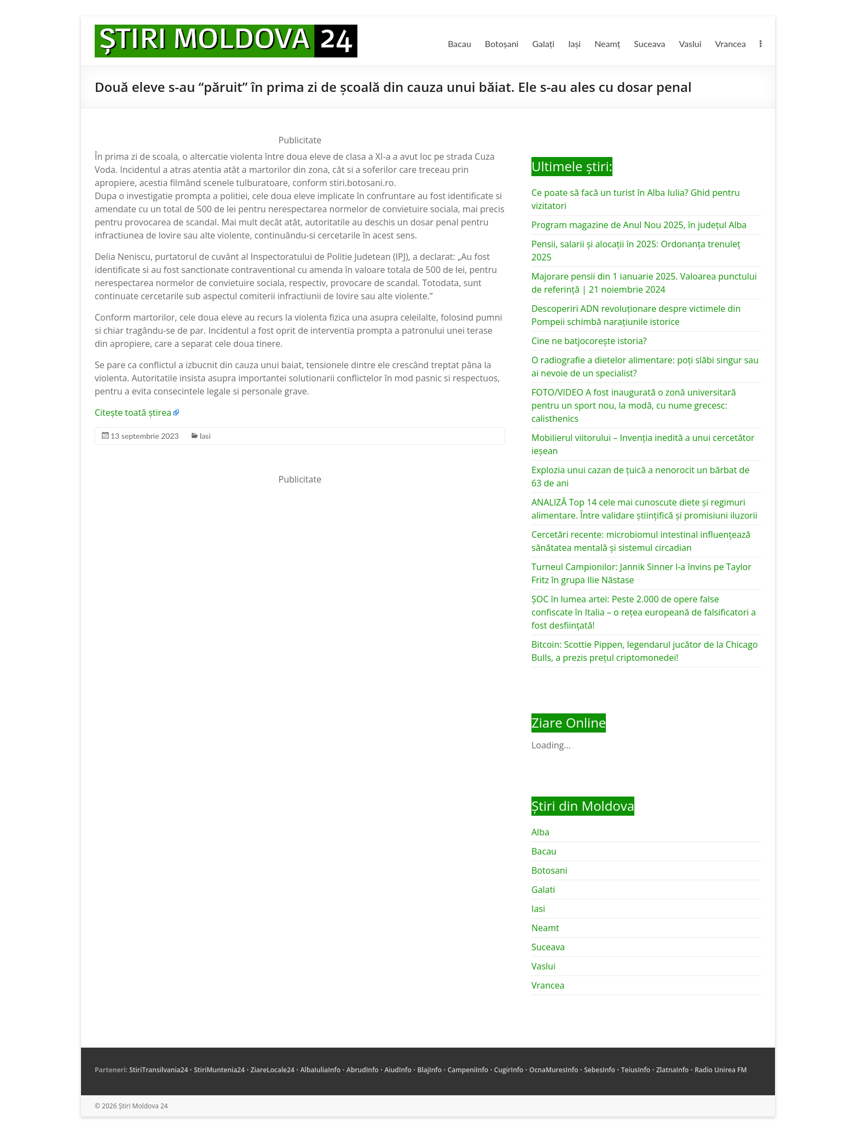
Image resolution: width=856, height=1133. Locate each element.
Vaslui (690, 43)
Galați (543, 43)
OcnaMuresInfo (554, 1069)
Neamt (545, 928)
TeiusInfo (635, 1069)
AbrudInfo (362, 1069)
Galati (543, 890)
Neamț (607, 43)
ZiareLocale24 (272, 1069)
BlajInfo (429, 1069)
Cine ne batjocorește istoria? (589, 341)
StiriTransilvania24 (158, 1069)
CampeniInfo (468, 1069)
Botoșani (502, 43)
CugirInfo (508, 1069)
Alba (540, 832)
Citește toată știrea (133, 412)
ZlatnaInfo (672, 1069)
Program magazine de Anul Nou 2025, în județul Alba (639, 225)
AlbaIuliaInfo (320, 1069)
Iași (574, 43)
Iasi (205, 435)
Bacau (459, 43)
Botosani (549, 870)
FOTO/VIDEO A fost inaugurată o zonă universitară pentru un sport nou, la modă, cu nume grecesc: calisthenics (633, 405)
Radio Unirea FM (721, 1069)
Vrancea (730, 43)
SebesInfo (599, 1069)
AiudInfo (397, 1069)
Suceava (649, 43)
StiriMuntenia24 (219, 1069)
